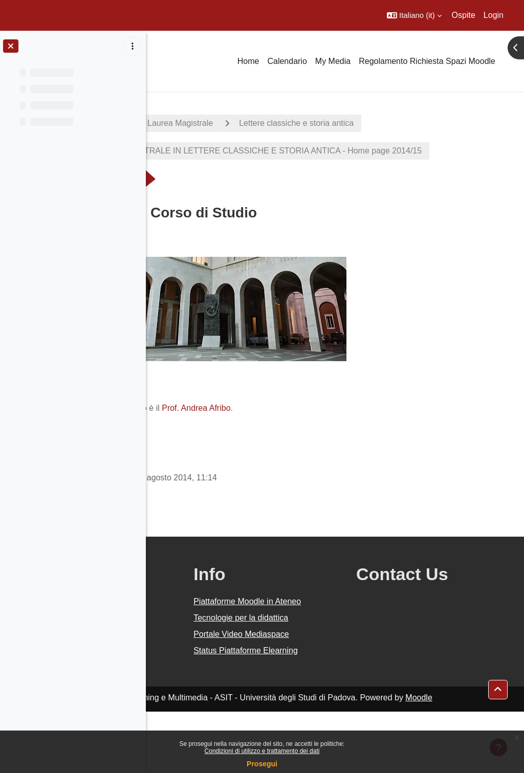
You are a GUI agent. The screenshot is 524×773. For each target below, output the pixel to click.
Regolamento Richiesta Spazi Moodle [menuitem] (427, 61)
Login (494, 15)
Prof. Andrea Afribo (331, 420)
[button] (414, 15)
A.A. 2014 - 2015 (196, 123)
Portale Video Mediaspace (308, 677)
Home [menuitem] (248, 61)
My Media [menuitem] (333, 61)
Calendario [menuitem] (287, 61)
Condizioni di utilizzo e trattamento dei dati (262, 751)
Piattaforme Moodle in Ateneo (324, 619)
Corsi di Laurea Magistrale (300, 123)
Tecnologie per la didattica (315, 648)
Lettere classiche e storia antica (432, 123)
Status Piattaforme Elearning (318, 705)
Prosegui (262, 764)
